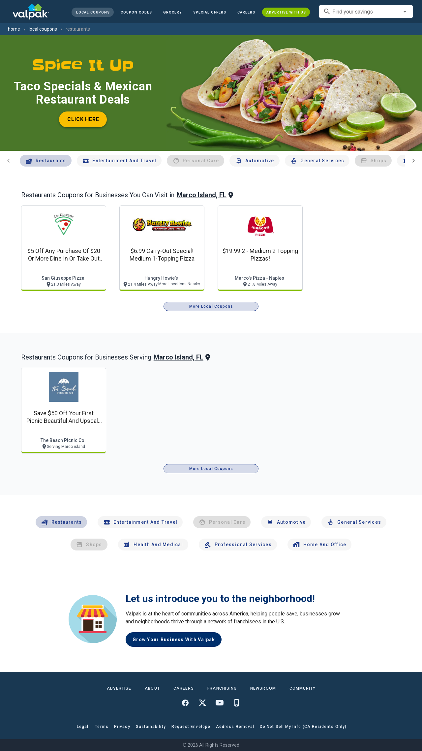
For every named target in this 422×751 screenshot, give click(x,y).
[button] (209, 12)
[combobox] (366, 11)
